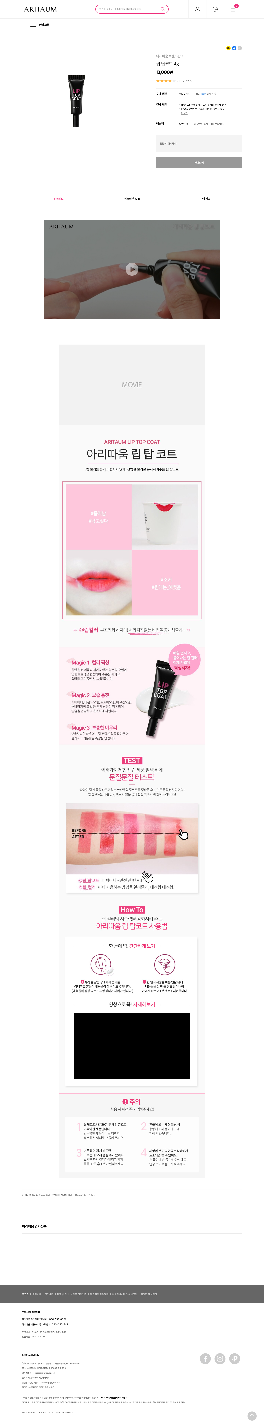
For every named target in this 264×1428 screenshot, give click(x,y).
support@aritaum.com (45, 1372)
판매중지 (199, 163)
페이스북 (205, 1358)
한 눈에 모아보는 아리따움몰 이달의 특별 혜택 (120, 9)
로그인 (25, 1294)
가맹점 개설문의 (149, 1294)
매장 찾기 (62, 1294)
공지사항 (36, 1294)
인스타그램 (219, 1358)
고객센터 (49, 1294)
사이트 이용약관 (78, 1294)
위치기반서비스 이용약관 (124, 1294)
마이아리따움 (197, 9)
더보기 (184, 113)
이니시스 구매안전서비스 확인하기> (115, 1397)
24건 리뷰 (187, 80)
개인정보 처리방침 (99, 1294)
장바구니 (236, 6)
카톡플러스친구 (234, 1358)
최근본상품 (215, 9)
